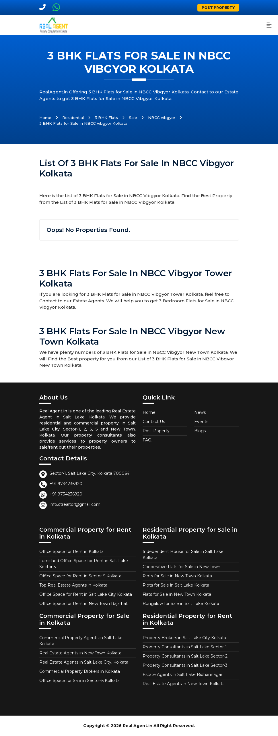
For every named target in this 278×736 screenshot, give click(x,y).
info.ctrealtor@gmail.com (75, 504)
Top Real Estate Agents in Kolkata (73, 585)
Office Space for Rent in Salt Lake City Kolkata (85, 594)
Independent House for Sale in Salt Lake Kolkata (183, 554)
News (200, 412)
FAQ (147, 440)
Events (201, 421)
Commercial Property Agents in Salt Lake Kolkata (81, 640)
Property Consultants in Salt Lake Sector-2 (185, 656)
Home (45, 117)
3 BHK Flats (106, 117)
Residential (73, 117)
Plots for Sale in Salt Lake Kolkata (176, 585)
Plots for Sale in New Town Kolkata (177, 576)
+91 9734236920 (66, 483)
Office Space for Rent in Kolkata (71, 551)
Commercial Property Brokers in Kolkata (79, 671)
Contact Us (154, 421)
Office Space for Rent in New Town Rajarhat (83, 603)
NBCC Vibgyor (161, 117)
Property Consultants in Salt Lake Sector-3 (185, 665)
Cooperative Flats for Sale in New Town (181, 566)
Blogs (200, 430)
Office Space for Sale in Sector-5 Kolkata (79, 680)
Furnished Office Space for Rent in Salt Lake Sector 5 (83, 563)
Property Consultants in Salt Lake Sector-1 (185, 646)
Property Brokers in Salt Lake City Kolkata (184, 637)
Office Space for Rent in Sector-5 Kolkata (80, 576)
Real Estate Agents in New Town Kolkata (80, 653)
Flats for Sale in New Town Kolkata (177, 594)
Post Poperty (156, 430)
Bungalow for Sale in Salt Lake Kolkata (181, 603)
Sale (133, 117)
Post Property (218, 7)
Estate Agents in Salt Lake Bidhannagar (182, 674)
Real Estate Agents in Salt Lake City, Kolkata (83, 662)
